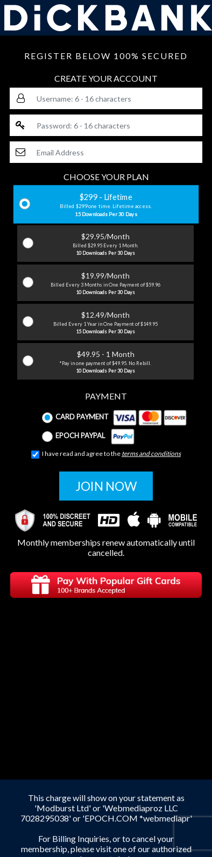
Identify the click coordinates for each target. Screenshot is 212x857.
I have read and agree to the (106, 453)
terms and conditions (151, 453)
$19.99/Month (105, 283)
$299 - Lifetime (106, 205)
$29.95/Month (105, 244)
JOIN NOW (106, 486)
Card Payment (114, 417)
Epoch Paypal (88, 436)
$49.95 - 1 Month (105, 361)
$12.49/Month (105, 322)
